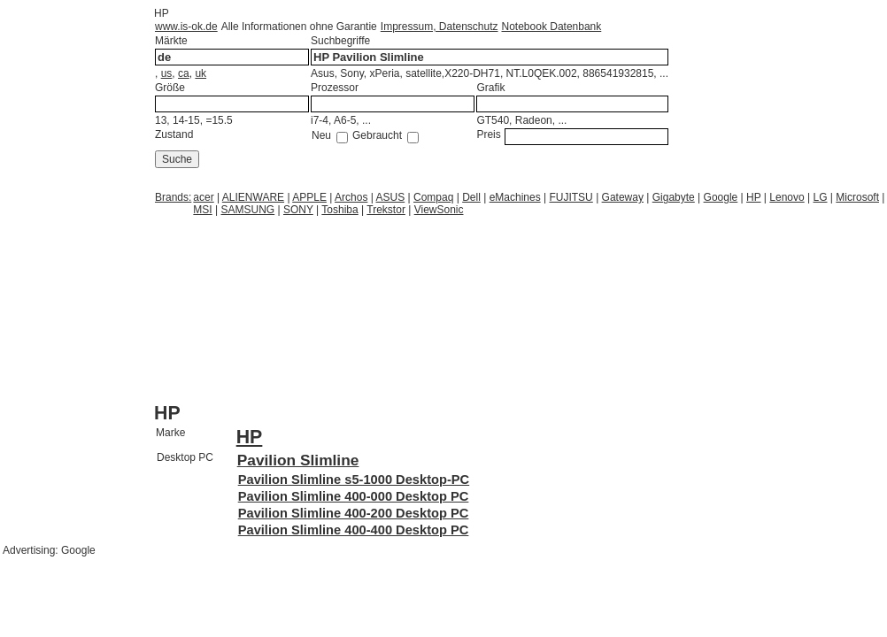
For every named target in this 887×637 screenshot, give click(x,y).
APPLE (309, 197)
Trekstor (385, 209)
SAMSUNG (248, 209)
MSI (202, 209)
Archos (351, 197)
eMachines (515, 197)
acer (203, 197)
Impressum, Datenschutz (439, 26)
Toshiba (339, 209)
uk (200, 73)
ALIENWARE (253, 197)
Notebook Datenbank (552, 26)
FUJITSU (570, 197)
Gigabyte (673, 197)
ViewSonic (439, 209)
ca (183, 73)
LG (821, 197)
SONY (298, 209)
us (167, 73)
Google (721, 197)
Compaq (433, 197)
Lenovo (786, 197)
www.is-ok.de (186, 26)
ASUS (390, 197)
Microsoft (857, 197)
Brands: (173, 197)
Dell (471, 197)
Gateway (623, 197)
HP (753, 197)
